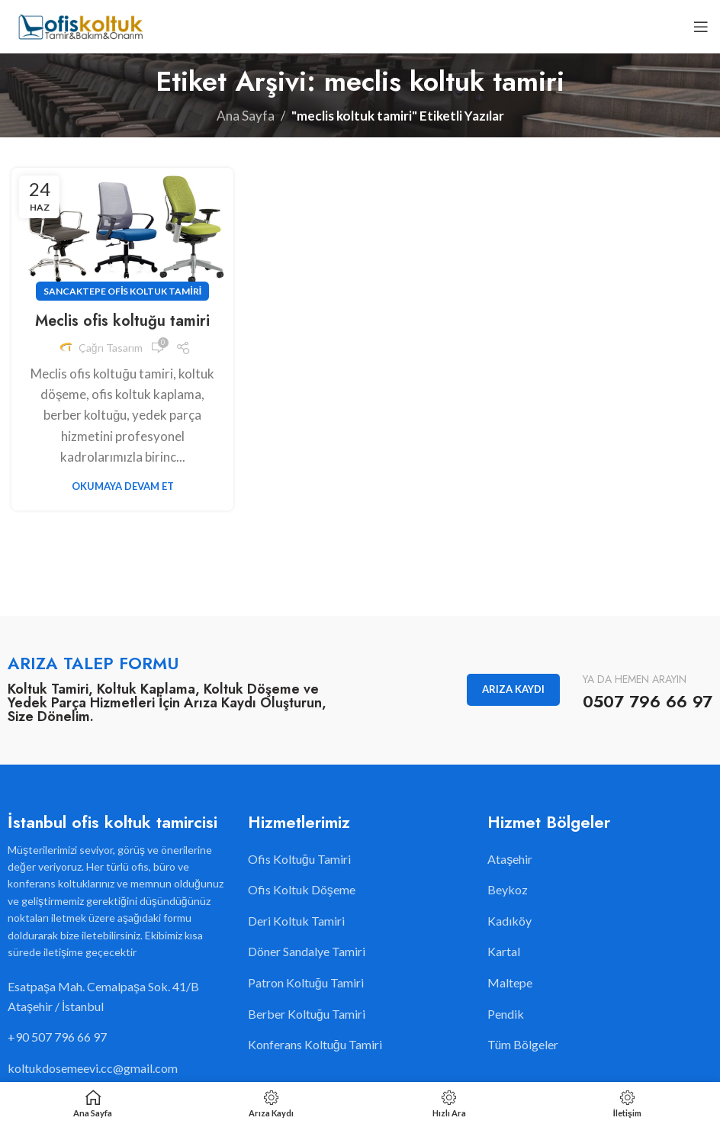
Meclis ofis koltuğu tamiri (122, 321)
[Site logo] (79, 25)
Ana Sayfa (246, 116)
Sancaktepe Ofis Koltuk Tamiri (122, 291)
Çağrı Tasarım (111, 347)
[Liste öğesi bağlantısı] (120, 1037)
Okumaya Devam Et (123, 486)
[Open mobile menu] (701, 26)
